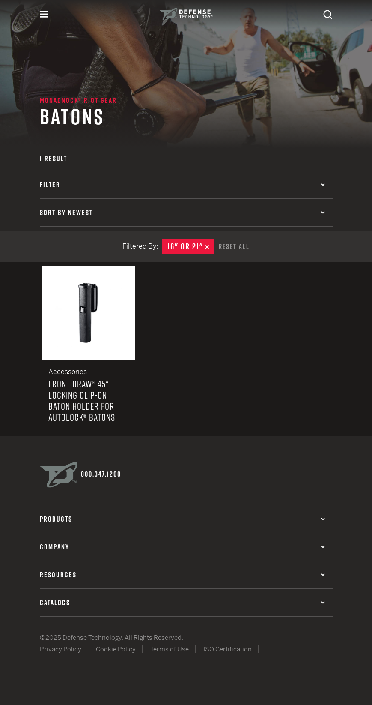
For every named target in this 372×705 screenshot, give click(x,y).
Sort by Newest (182, 212)
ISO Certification (227, 649)
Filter (182, 185)
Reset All (234, 246)
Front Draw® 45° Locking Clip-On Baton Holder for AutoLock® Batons (88, 351)
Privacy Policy (60, 649)
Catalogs (182, 602)
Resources (182, 575)
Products (182, 519)
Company (182, 547)
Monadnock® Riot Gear (78, 100)
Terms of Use (169, 649)
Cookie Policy (116, 649)
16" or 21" (190, 246)
